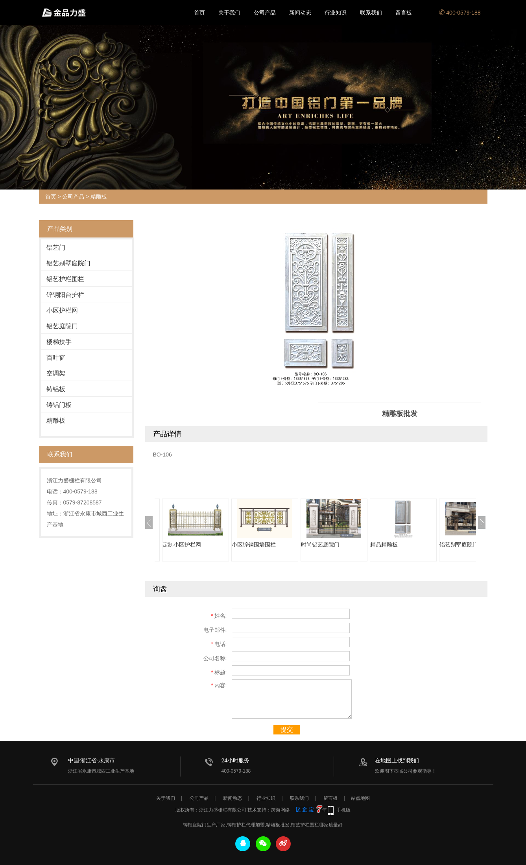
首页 (199, 12)
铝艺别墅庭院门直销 (464, 544)
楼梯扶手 (59, 342)
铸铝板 (55, 389)
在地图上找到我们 (397, 760)
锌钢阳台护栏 (65, 294)
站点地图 (360, 798)
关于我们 (229, 12)
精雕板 (98, 196)
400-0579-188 (459, 12)
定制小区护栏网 (181, 544)
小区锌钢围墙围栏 (254, 544)
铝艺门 (55, 247)
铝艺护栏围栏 (65, 279)
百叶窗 (55, 357)
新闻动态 (300, 12)
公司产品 (265, 12)
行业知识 (336, 12)
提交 (287, 729)
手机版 (343, 810)
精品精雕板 (384, 544)
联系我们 (371, 12)
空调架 (55, 373)
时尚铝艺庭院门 (320, 544)
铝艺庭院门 (62, 326)
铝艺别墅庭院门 (68, 263)
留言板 (403, 12)
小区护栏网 (62, 310)
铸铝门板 (59, 404)
